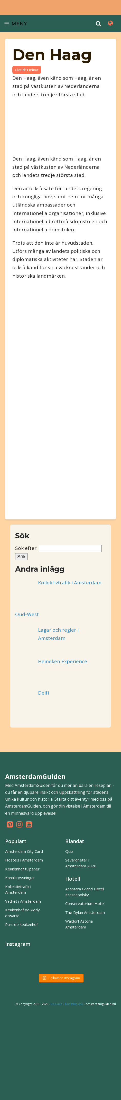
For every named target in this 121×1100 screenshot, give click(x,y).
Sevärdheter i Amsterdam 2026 (80, 862)
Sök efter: (26, 548)
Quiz (69, 851)
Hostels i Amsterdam (24, 860)
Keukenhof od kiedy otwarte (22, 912)
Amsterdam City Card (24, 851)
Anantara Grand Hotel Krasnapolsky (84, 891)
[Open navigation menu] (110, 23)
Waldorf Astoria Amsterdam (79, 923)
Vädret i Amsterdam (23, 901)
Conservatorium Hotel (85, 903)
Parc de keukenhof (21, 924)
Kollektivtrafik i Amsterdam (18, 889)
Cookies (56, 1004)
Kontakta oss (74, 1004)
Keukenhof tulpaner (22, 868)
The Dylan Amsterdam (85, 912)
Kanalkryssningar (20, 877)
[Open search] (98, 23)
